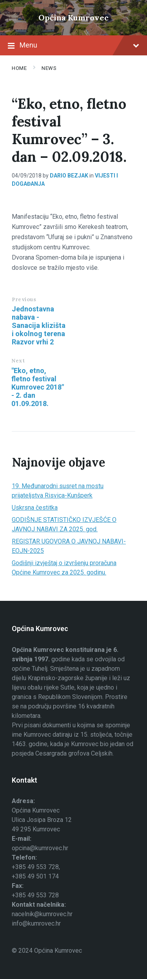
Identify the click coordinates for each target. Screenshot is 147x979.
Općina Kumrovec (73, 17)
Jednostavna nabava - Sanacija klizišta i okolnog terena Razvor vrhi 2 (38, 325)
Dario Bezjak (69, 175)
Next (18, 360)
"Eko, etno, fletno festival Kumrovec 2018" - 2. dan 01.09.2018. (37, 387)
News (49, 68)
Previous (24, 299)
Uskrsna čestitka (35, 507)
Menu (73, 46)
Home (19, 68)
